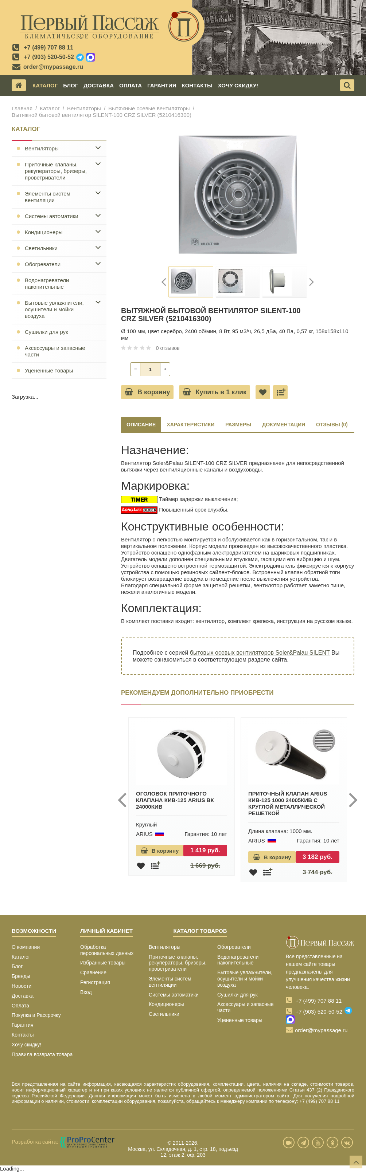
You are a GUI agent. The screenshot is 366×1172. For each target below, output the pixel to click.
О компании (26, 947)
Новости (21, 986)
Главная (22, 108)
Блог (70, 85)
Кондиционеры (44, 232)
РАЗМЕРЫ (238, 424)
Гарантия (161, 85)
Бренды (21, 976)
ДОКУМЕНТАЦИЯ (283, 424)
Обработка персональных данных (106, 950)
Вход (86, 992)
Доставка (98, 85)
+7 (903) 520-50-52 (49, 57)
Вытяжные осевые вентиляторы (149, 108)
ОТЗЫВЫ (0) (332, 424)
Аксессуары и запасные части (55, 351)
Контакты (197, 85)
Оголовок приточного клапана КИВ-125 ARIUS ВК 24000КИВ (175, 800)
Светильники (41, 248)
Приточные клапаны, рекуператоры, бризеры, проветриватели (56, 171)
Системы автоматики (51, 216)
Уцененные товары (49, 370)
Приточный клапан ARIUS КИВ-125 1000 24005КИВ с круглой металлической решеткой (287, 803)
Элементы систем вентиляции (47, 196)
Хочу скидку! (238, 85)
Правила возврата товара (42, 1054)
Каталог (45, 85)
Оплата (130, 85)
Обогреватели (43, 264)
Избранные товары (102, 963)
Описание (141, 424)
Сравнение (93, 972)
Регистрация (95, 982)
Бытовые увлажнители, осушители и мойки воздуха (54, 309)
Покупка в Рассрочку (36, 1015)
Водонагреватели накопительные (47, 283)
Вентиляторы (84, 108)
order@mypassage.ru (53, 67)
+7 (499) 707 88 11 (48, 47)
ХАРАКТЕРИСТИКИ (190, 424)
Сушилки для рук (46, 332)
